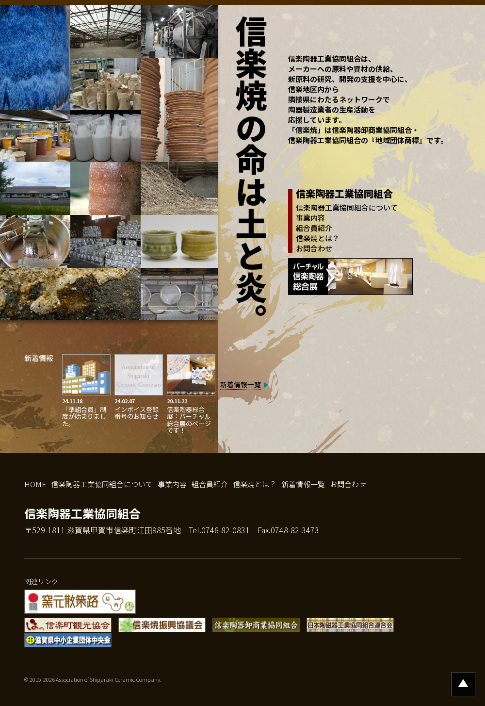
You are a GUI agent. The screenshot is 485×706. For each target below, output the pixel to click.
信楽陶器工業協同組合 (82, 513)
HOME (35, 484)
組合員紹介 (314, 228)
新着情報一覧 (240, 384)
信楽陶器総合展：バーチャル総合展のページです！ (189, 420)
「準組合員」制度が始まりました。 (84, 416)
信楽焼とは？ (318, 238)
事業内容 (310, 218)
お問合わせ (314, 248)
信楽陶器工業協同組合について (347, 207)
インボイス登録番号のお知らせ (136, 413)
